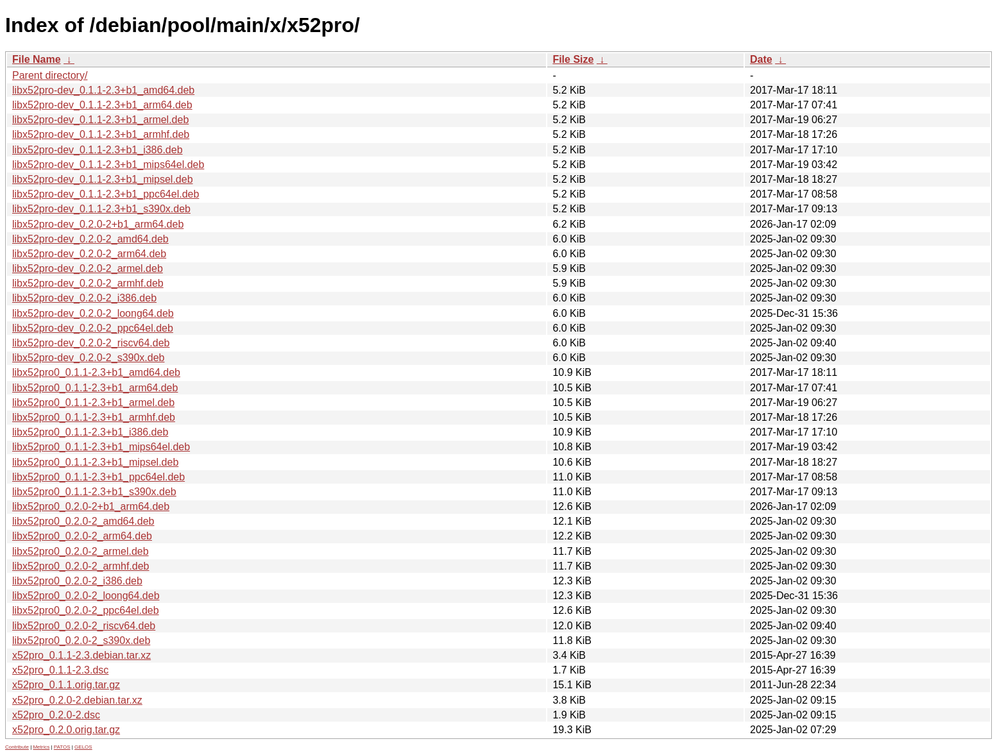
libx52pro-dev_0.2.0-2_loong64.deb (93, 313)
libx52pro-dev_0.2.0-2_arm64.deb (89, 253)
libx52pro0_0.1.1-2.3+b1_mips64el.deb (101, 446)
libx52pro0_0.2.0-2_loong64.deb (86, 595)
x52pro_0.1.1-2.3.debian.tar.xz (81, 655)
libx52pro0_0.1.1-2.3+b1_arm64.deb (95, 387)
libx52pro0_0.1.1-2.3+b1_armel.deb (93, 402)
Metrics (41, 747)
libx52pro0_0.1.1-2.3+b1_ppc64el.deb (98, 476)
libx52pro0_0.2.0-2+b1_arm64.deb (90, 506)
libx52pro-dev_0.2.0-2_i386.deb (84, 298)
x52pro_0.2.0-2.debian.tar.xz (77, 700)
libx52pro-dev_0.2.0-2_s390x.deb (88, 357)
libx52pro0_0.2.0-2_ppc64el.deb (85, 610)
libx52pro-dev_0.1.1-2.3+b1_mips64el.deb (108, 164)
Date (761, 59)
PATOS (62, 747)
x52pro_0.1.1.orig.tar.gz (66, 684)
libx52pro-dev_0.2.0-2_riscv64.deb (90, 342)
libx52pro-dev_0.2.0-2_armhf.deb (88, 283)
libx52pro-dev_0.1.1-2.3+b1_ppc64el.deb (105, 194)
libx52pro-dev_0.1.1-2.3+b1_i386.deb (97, 149)
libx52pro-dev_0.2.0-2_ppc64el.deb (92, 328)
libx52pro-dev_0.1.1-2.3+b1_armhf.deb (100, 134)
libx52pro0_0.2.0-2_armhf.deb (80, 566)
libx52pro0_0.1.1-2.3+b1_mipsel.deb (95, 462)
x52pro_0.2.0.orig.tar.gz (66, 729)
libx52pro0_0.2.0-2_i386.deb (77, 580)
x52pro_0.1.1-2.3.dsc (60, 670)
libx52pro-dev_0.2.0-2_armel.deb (87, 268)
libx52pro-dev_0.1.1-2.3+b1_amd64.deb (103, 90)
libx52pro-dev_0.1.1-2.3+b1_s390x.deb (101, 208)
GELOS (83, 747)
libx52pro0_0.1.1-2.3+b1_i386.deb (90, 432)
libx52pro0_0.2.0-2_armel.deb (80, 551)
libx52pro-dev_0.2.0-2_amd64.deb (90, 238)
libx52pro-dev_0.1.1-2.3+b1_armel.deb (100, 119)
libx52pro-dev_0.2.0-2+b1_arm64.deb (97, 224)
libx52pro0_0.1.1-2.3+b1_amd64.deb (96, 372)
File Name (36, 59)
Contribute (17, 747)
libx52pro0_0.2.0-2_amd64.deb (83, 521)
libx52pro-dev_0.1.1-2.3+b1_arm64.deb (102, 104)
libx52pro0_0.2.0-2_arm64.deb (82, 535)
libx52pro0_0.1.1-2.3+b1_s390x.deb (94, 491)
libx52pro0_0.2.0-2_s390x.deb (81, 640)
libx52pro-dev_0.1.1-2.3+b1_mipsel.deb (102, 179)
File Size (572, 59)
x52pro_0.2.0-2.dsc (56, 714)
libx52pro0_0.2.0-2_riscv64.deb (83, 625)
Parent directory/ (49, 75)
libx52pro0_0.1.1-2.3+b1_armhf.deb (93, 417)
